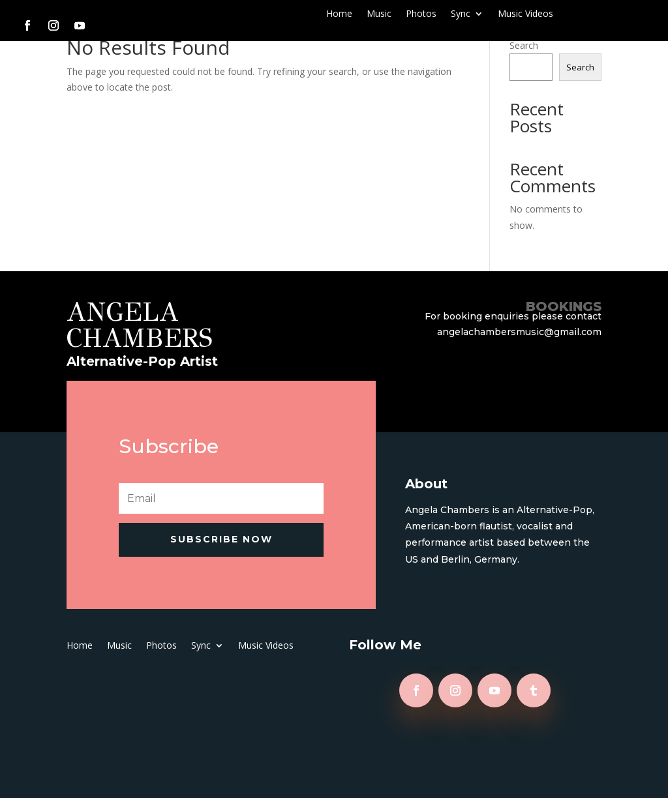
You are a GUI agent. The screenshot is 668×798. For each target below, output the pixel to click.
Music (379, 14)
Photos (421, 14)
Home (339, 14)
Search (523, 45)
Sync (460, 14)
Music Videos (525, 14)
